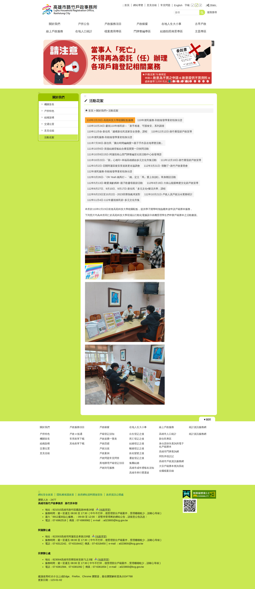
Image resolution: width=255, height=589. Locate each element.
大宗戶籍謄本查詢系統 (171, 466)
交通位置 (49, 124)
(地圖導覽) (105, 509)
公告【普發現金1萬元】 (182, 81)
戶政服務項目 (112, 23)
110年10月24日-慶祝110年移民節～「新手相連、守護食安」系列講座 (125, 125)
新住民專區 (165, 438)
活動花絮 (49, 137)
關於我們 (54, 23)
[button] (202, 12)
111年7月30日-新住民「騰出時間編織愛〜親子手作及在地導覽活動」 (125, 143)
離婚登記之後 (136, 448)
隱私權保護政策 (65, 494)
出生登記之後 (136, 433)
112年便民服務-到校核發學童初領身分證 (109, 171)
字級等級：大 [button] (200, 5)
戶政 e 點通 (76, 433)
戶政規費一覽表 (108, 438)
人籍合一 (190, 81)
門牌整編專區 (142, 31)
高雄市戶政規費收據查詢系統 (203, 81)
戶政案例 (104, 453)
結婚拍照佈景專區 (171, 31)
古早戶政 (200, 23)
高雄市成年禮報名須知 (141, 467)
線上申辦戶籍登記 (199, 81)
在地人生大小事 (171, 23)
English (178, 5)
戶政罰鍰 (104, 443)
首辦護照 (186, 81)
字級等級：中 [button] (196, 5)
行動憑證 (207, 81)
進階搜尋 (212, 12)
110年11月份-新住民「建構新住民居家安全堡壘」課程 (117, 131)
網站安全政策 (45, 494)
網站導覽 (138, 5)
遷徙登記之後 (136, 458)
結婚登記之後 (136, 443)
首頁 (126, 5)
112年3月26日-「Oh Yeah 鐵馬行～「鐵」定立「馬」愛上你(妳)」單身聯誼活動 (131, 177)
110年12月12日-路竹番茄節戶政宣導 (171, 131)
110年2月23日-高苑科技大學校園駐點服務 (110, 120)
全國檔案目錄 (166, 470)
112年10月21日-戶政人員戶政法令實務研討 (168, 194)
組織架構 (49, 117)
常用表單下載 (77, 438)
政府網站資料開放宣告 (90, 494)
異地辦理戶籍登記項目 (112, 463)
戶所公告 (83, 23)
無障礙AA (204, 494)
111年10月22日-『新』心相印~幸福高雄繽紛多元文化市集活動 (122, 160)
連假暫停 (178, 81)
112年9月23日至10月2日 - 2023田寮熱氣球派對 (113, 194)
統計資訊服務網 (197, 427)
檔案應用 (195, 81)
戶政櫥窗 (142, 23)
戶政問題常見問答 (109, 458)
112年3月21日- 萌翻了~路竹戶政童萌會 (166, 165)
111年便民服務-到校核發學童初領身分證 (109, 137)
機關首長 (49, 104)
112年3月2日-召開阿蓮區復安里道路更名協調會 (113, 165)
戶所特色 (49, 110)
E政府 (186, 494)
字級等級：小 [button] (192, 5)
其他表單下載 (77, 443)
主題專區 (200, 31)
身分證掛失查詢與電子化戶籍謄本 (171, 445)
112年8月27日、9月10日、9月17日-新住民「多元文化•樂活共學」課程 (126, 188)
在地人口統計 (83, 31)
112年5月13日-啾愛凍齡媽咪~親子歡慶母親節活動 (115, 183)
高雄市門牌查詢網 (169, 451)
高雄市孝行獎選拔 (139, 472)
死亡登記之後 (136, 438)
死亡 (169, 81)
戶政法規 (104, 448)
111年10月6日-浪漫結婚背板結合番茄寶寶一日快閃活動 (118, 148)
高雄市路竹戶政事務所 (68, 9)
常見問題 (165, 5)
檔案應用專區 (112, 31)
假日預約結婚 (173, 81)
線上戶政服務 (54, 31)
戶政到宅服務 (107, 467)
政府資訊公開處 (115, 494)
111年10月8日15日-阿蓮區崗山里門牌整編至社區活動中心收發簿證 (124, 154)
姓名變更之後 (136, 453)
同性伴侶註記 (166, 456)
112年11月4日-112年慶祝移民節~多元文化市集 (113, 200)
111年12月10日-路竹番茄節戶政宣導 (181, 160)
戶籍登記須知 (107, 433)
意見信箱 (152, 5)
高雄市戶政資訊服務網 (171, 461)
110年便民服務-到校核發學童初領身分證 (159, 120)
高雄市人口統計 (167, 433)
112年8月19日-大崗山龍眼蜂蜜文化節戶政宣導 (172, 183)
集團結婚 (134, 463)
